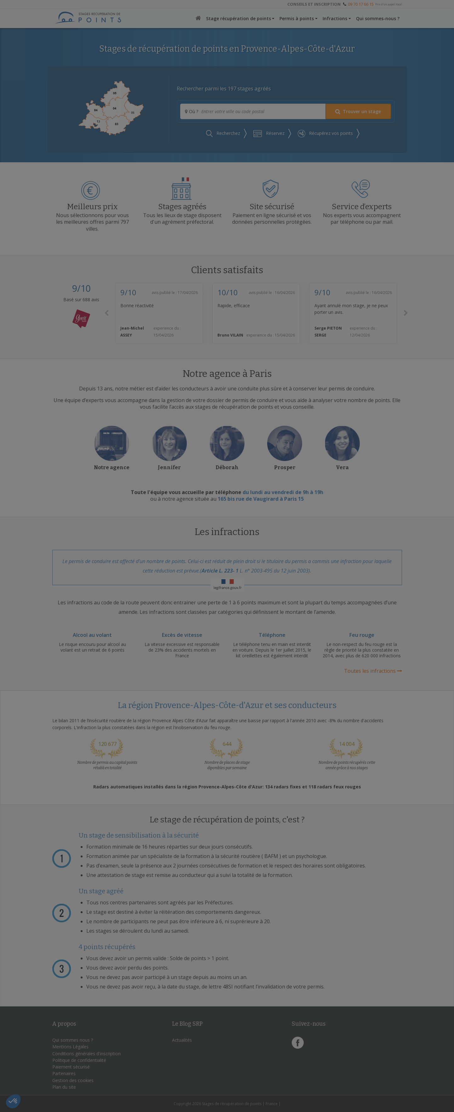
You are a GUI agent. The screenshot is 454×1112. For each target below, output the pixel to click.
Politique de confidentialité (79, 1060)
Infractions (335, 18)
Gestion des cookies (73, 1080)
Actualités (182, 1040)
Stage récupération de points (238, 18)
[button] (106, 313)
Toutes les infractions (373, 670)
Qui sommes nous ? (72, 1040)
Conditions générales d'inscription (86, 1054)
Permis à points (296, 18)
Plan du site (64, 1087)
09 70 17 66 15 (361, 4)
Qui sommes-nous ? (377, 18)
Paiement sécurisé (71, 1067)
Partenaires (64, 1073)
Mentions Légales (70, 1047)
